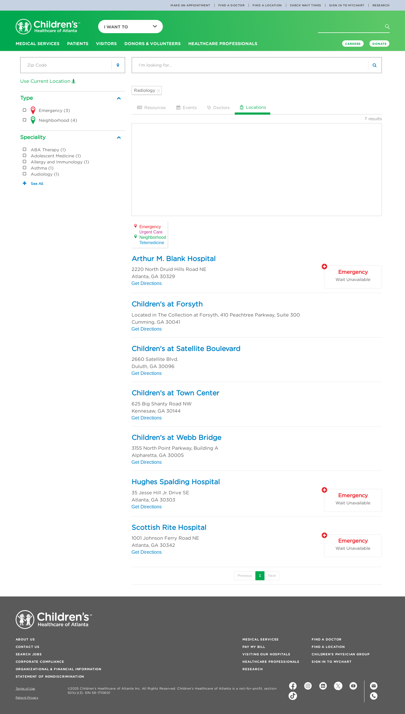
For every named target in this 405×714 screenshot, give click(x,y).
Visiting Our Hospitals (266, 654)
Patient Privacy (27, 697)
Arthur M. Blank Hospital (174, 258)
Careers (353, 44)
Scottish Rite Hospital (169, 527)
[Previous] (244, 575)
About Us (25, 639)
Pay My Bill (253, 647)
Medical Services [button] (37, 43)
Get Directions (147, 283)
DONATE (379, 44)
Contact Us (28, 647)
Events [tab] (186, 107)
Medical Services (260, 639)
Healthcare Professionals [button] (222, 43)
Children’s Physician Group (340, 654)
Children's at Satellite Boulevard (186, 348)
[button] (390, 28)
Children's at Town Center (175, 393)
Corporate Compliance (40, 662)
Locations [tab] (252, 107)
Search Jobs (29, 654)
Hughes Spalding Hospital (176, 482)
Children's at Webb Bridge (176, 437)
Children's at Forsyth (167, 304)
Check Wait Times (305, 5)
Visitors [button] (106, 43)
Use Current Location (48, 81)
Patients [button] (77, 43)
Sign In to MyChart (346, 5)
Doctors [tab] (218, 107)
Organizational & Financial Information (59, 669)
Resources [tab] (151, 107)
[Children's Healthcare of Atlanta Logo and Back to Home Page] (48, 27)
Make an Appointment (190, 5)
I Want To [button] (130, 26)
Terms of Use (25, 688)
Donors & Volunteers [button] (152, 43)
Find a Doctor (231, 5)
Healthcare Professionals (270, 662)
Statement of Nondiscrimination (50, 676)
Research (381, 5)
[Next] (271, 575)
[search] (374, 65)
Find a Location (267, 5)
